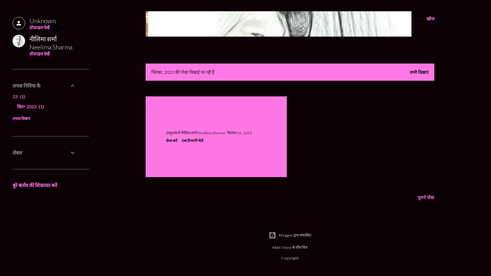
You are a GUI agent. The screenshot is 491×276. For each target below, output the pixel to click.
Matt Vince (282, 247)
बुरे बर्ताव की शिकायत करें (35, 185)
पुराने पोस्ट (426, 197)
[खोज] (430, 18)
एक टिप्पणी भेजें (192, 140)
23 (19, 96)
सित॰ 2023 (30, 106)
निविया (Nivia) (179, 19)
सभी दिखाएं (419, 72)
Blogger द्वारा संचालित (290, 235)
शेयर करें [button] (171, 140)
